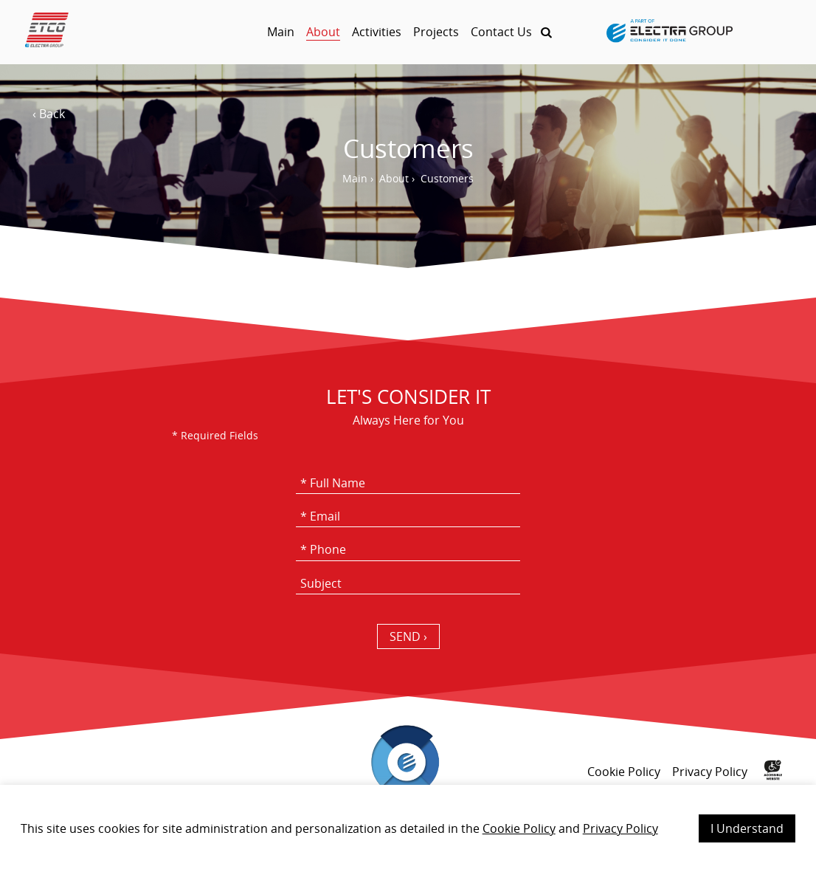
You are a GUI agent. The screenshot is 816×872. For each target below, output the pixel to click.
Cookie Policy (519, 828)
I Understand (747, 828)
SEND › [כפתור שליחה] (408, 636)
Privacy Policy (620, 828)
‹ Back (48, 114)
